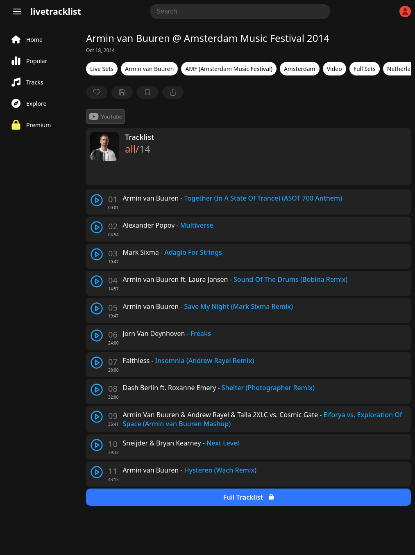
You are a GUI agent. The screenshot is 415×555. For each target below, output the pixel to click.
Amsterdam (299, 69)
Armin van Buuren (149, 69)
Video (334, 69)
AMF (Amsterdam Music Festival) (228, 69)
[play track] (96, 200)
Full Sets (365, 69)
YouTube (105, 116)
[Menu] (17, 11)
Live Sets (101, 69)
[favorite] (96, 92)
